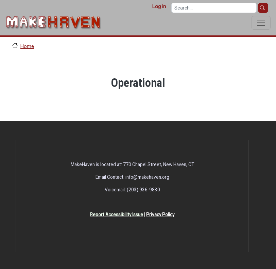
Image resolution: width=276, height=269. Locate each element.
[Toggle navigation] (261, 23)
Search (263, 8)
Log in (159, 6)
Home (27, 46)
